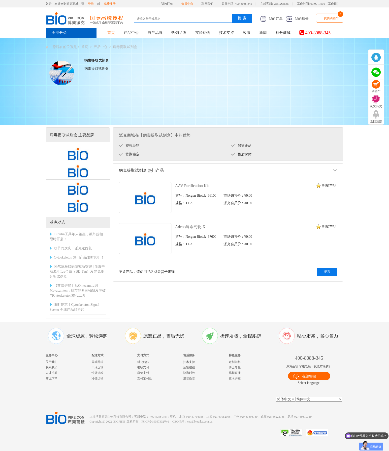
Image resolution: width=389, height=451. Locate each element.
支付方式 (143, 355)
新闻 (263, 33)
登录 (91, 3)
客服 (246, 33)
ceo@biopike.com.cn (200, 421)
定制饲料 (235, 362)
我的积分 (297, 19)
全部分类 (59, 33)
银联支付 (143, 367)
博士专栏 (235, 367)
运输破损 (189, 367)
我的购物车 (331, 18)
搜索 (327, 272)
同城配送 (97, 362)
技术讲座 (235, 378)
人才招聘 (52, 373)
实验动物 (202, 33)
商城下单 (52, 378)
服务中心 (52, 355)
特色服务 (235, 355)
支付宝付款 (144, 378)
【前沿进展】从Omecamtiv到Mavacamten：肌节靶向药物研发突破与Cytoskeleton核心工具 (78, 290)
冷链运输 (97, 378)
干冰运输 (97, 367)
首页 (111, 33)
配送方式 (97, 355)
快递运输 (97, 373)
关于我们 (52, 362)
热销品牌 (178, 33)
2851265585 (281, 3)
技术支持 (226, 33)
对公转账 (143, 362)
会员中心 (187, 3)
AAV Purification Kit (192, 186)
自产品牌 (155, 33)
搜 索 (242, 18)
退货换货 (189, 378)
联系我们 (207, 3)
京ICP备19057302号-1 (155, 421)
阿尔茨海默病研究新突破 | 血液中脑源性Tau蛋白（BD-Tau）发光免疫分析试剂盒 (77, 271)
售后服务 (189, 355)
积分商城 (283, 33)
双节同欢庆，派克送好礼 (73, 248)
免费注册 (110, 3)
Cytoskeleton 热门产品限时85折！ (79, 257)
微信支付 (143, 373)
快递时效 (189, 373)
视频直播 (235, 373)
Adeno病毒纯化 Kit (191, 227)
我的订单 (167, 3)
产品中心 (131, 33)
